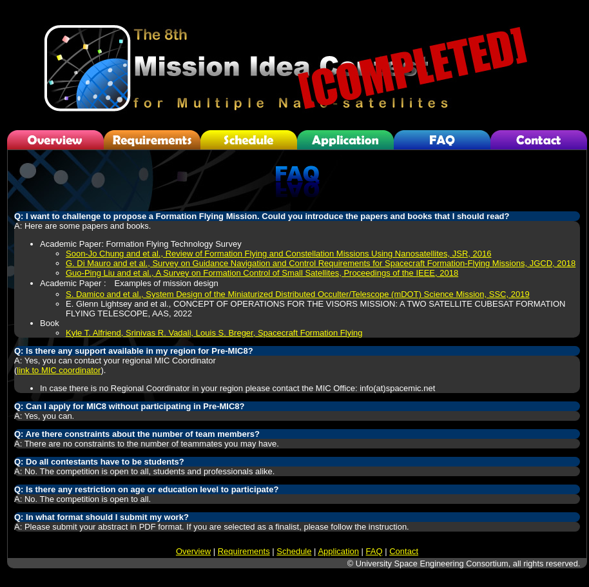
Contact (403, 551)
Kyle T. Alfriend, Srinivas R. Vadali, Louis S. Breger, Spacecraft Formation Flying (214, 333)
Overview (193, 551)
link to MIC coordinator (59, 370)
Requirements (244, 551)
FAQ (374, 551)
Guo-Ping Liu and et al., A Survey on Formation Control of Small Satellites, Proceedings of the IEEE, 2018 (262, 273)
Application (338, 551)
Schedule (293, 551)
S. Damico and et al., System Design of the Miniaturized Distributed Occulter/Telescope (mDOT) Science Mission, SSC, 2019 (298, 294)
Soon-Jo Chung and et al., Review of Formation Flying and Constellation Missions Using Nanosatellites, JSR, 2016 (278, 253)
